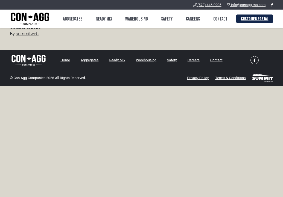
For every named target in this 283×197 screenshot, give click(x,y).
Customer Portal (254, 19)
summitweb (27, 33)
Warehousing (136, 19)
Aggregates (72, 19)
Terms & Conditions (230, 78)
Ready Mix (104, 19)
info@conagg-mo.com (246, 5)
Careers (193, 19)
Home (65, 60)
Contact (220, 19)
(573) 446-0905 (207, 5)
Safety (167, 19)
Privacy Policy (198, 78)
